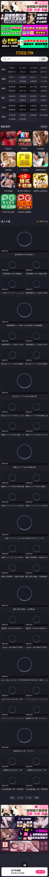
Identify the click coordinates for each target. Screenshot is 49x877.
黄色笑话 (33, 109)
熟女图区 (33, 100)
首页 (12, 798)
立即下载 (40, 872)
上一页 (20, 798)
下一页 (28, 798)
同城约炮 (12, 115)
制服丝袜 (12, 91)
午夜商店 (22, 115)
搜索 (43, 59)
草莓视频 (33, 115)
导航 (3, 116)
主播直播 (33, 81)
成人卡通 (33, 87)
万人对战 (33, 68)
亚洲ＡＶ (12, 77)
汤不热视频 (44, 115)
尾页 (36, 798)
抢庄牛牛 (43, 72)
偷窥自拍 (12, 96)
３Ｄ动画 (43, 77)
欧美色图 (33, 96)
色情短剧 (22, 119)
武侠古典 (43, 105)
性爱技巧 (43, 109)
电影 (3, 88)
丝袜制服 (22, 81)
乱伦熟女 (33, 91)
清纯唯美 (22, 100)
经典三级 (22, 91)
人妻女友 (33, 105)
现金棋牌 (33, 72)
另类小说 (22, 109)
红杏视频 (12, 119)
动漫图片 (43, 96)
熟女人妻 (12, 81)
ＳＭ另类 (43, 81)
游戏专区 (43, 68)
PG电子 (12, 68)
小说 (3, 107)
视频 (3, 79)
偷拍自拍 (22, 87)
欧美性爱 (43, 87)
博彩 (3, 69)
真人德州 (22, 68)
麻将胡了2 (12, 72)
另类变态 (43, 91)
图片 (3, 98)
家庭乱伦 (22, 105)
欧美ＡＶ (33, 77)
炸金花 (22, 72)
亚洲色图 (22, 96)
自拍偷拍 (22, 77)
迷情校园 (12, 109)
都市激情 (12, 105)
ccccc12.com (24, 53)
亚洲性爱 (12, 87)
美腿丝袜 (12, 100)
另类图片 (43, 100)
